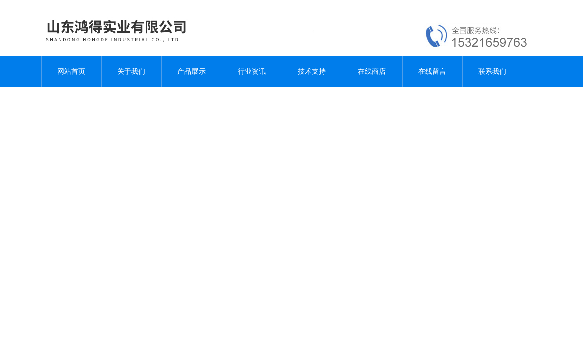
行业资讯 (252, 71)
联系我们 (492, 71)
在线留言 (432, 71)
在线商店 (372, 71)
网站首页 (71, 71)
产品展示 (191, 71)
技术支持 (312, 71)
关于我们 (131, 71)
